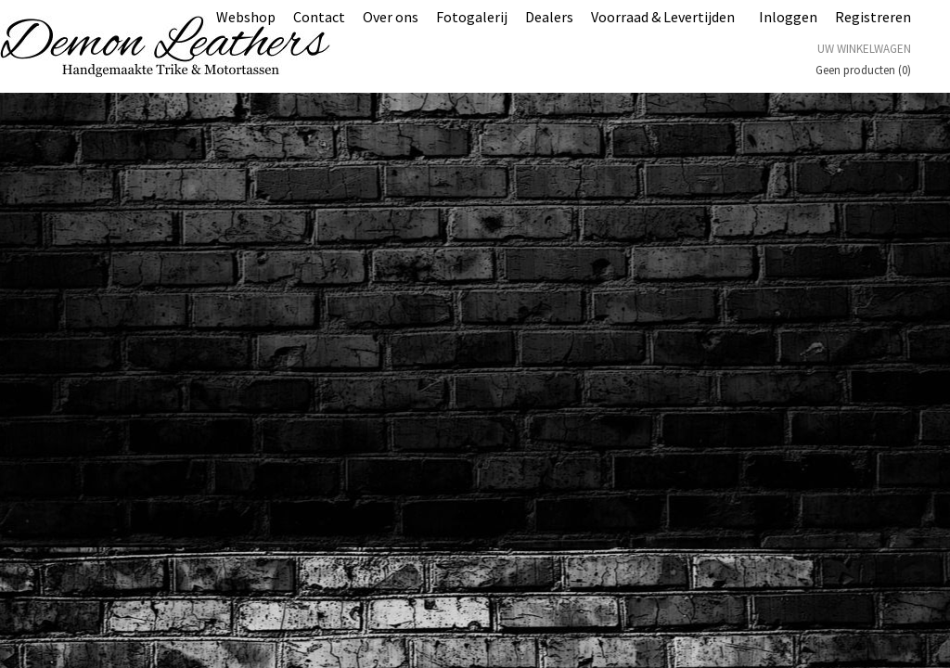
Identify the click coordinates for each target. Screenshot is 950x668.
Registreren (873, 16)
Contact (319, 16)
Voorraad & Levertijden (663, 16)
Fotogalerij (471, 16)
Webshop (246, 16)
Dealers (549, 16)
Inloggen (788, 16)
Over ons (390, 16)
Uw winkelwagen (864, 49)
